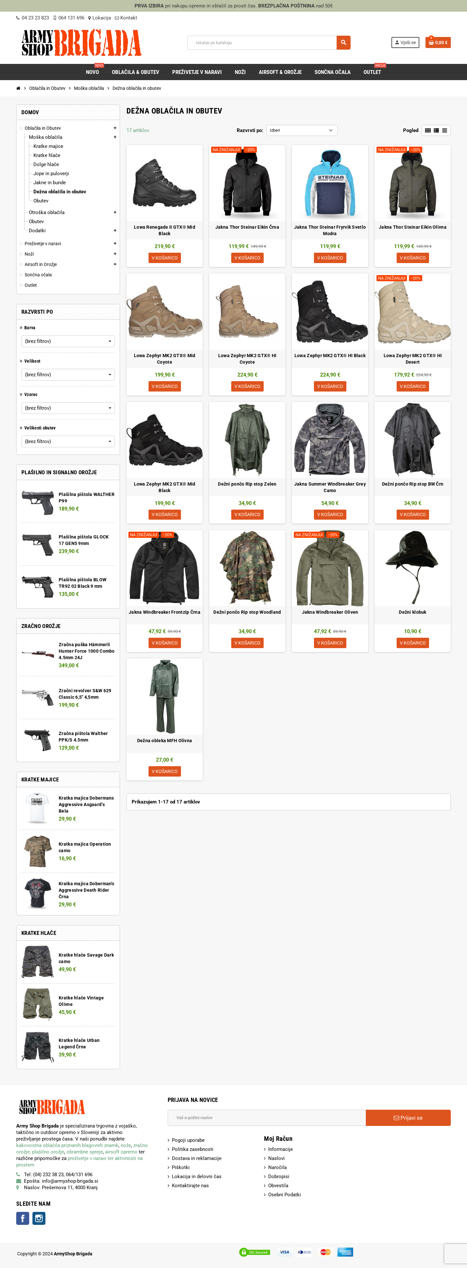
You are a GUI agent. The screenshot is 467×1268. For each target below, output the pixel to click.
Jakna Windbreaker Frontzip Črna (164, 614)
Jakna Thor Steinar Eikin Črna (247, 227)
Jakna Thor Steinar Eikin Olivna (413, 227)
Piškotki (181, 1167)
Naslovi (276, 1158)
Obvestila (278, 1186)
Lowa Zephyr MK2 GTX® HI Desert (413, 359)
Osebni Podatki (284, 1195)
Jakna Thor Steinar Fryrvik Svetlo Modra (330, 230)
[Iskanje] (268, 43)
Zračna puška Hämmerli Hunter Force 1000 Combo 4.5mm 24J (86, 651)
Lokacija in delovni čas (197, 1176)
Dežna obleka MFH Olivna (164, 743)
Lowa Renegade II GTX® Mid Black (164, 230)
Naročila (277, 1167)
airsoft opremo (121, 1152)
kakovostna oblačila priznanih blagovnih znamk (67, 1145)
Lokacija (99, 18)
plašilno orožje (48, 1152)
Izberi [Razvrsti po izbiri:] (275, 130)
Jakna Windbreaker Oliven (330, 614)
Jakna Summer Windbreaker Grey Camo (330, 488)
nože (126, 1145)
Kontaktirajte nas (190, 1186)
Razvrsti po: (250, 130)
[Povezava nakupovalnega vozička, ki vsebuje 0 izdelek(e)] (438, 42)
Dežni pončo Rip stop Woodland (247, 614)
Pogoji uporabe (188, 1140)
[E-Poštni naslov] (267, 1118)
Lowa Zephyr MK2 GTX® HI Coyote (247, 359)
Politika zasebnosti (192, 1149)
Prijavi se (408, 1118)
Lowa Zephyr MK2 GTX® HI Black (329, 356)
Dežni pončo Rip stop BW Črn (413, 485)
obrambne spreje (84, 1152)
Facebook (22, 1218)
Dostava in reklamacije (197, 1158)
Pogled (410, 130)
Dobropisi (278, 1176)
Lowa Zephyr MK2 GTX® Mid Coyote (165, 359)
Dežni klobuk (412, 614)
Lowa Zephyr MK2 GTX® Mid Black (165, 488)
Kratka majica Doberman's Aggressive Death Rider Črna (86, 890)
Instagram (38, 1218)
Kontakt (126, 18)
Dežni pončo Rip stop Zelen (247, 485)
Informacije (280, 1149)
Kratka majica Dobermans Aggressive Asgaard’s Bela (86, 804)
